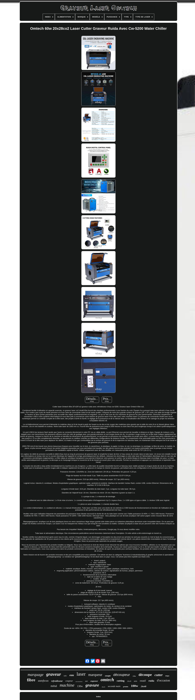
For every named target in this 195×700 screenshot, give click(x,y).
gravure (92, 685)
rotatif (143, 680)
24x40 (143, 686)
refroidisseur (57, 681)
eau (71, 675)
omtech (107, 679)
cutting (120, 680)
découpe (145, 675)
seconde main (114, 686)
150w (134, 676)
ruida (151, 680)
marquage (35, 674)
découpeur (121, 675)
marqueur (95, 675)
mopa (167, 676)
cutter (159, 675)
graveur (53, 674)
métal (54, 686)
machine (67, 685)
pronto (125, 687)
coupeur (69, 681)
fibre (31, 680)
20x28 (129, 681)
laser (81, 674)
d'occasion (163, 680)
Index (98, 697)
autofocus (43, 680)
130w (80, 686)
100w (134, 686)
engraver (94, 681)
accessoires (79, 681)
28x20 (103, 687)
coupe (107, 676)
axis (135, 681)
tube (65, 676)
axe (86, 681)
